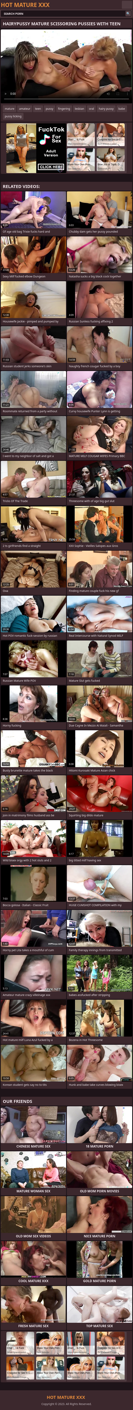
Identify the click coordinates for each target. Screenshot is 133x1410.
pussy (49, 109)
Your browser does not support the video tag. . (66, 66)
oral (91, 109)
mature (9, 109)
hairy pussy (106, 109)
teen (38, 109)
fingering (64, 109)
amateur (24, 109)
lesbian (79, 109)
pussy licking (13, 116)
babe (121, 109)
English (127, 5)
